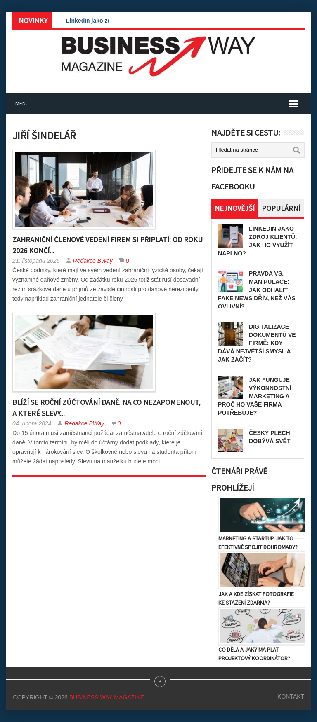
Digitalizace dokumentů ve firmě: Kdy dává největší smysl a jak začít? (257, 343)
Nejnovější (235, 208)
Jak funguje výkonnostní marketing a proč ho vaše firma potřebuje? (254, 396)
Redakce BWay (93, 260)
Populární (281, 208)
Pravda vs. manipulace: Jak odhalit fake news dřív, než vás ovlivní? (257, 290)
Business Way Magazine (106, 697)
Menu (22, 103)
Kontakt (290, 696)
